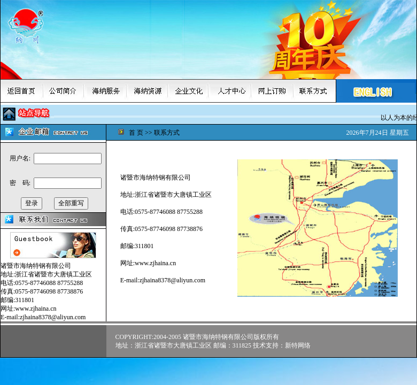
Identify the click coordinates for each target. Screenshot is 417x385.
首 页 (136, 132)
